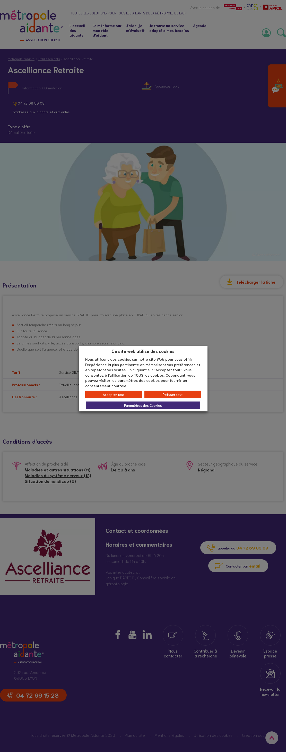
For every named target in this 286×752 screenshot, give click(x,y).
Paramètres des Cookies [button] (143, 405)
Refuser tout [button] (173, 394)
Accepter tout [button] (113, 394)
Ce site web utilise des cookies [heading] (143, 350)
